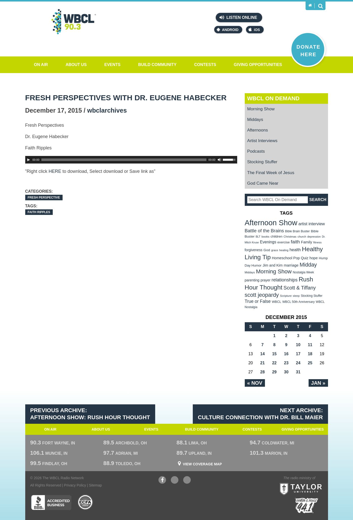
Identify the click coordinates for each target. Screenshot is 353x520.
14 (262, 354)
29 (274, 372)
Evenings (268, 242)
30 (286, 372)
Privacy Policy (75, 485)
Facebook (162, 480)
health (295, 249)
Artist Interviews (262, 140)
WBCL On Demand (273, 98)
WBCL (276, 302)
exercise (283, 242)
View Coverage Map (202, 464)
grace (274, 250)
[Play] (28, 160)
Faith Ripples (39, 212)
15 (274, 354)
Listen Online (238, 17)
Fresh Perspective (44, 197)
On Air (41, 64)
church (301, 236)
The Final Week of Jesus (270, 172)
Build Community (157, 64)
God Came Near (263, 183)
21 (262, 363)
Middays (255, 119)
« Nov (254, 383)
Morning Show (261, 109)
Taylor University (310, 483)
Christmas (290, 236)
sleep (296, 295)
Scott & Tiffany (300, 287)
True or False (258, 301)
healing (283, 250)
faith (295, 241)
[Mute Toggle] (220, 160)
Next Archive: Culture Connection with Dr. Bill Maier (260, 414)
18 (310, 354)
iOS (254, 29)
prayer (265, 280)
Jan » (318, 383)
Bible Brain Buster (297, 231)
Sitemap (95, 485)
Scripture (286, 295)
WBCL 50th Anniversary (298, 302)
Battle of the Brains (264, 230)
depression (314, 236)
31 (298, 372)
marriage (291, 265)
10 (298, 345)
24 (298, 363)
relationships (284, 279)
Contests (205, 64)
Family (306, 242)
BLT (258, 236)
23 (286, 363)
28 (262, 372)
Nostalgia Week (303, 272)
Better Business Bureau (51, 502)
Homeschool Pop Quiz (290, 258)
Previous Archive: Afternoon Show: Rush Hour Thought (90, 414)
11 (310, 345)
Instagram (187, 480)
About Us (76, 64)
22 (274, 363)
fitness (317, 242)
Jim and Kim (273, 265)
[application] (131, 160)
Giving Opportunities (258, 64)
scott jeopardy (262, 295)
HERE (55, 171)
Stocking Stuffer (262, 161)
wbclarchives (107, 110)
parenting (252, 280)
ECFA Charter (85, 502)
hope (314, 258)
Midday (308, 265)
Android (227, 29)
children (276, 236)
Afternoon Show (271, 222)
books (265, 236)
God (266, 250)
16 (286, 354)
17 (298, 354)
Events (112, 64)
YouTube (174, 480)
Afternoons (257, 130)
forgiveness (253, 250)
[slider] (123, 159)
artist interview (311, 223)
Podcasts (256, 151)
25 (310, 363)
